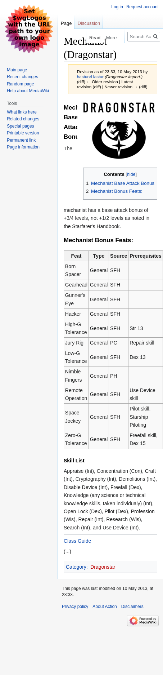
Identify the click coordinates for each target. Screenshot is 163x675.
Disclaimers (132, 606)
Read (91, 37)
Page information (23, 147)
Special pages (20, 126)
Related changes (23, 118)
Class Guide (77, 541)
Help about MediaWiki (28, 90)
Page (66, 23)
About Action (104, 606)
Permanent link (21, 140)
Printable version (23, 133)
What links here (22, 112)
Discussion (88, 23)
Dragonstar (102, 567)
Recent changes (22, 76)
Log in (117, 6)
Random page (20, 83)
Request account (142, 6)
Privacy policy (75, 606)
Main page (17, 69)
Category (76, 567)
